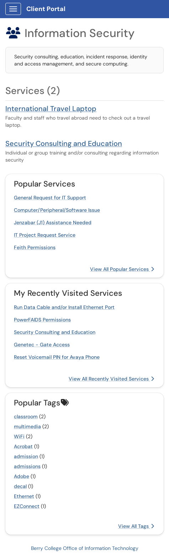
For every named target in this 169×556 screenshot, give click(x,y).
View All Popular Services (122, 269)
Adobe (21, 476)
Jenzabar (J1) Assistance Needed (52, 222)
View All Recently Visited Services (111, 379)
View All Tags (136, 526)
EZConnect (26, 506)
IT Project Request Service (44, 235)
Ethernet (24, 496)
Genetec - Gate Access (42, 344)
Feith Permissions (35, 247)
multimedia (27, 426)
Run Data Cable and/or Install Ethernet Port (64, 307)
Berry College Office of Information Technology (84, 548)
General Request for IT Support (50, 197)
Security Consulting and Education (63, 143)
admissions (27, 466)
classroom (26, 416)
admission (26, 456)
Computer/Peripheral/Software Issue (57, 210)
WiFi (19, 436)
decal (20, 486)
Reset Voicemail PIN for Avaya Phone (57, 357)
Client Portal (45, 9)
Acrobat (23, 446)
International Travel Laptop (50, 108)
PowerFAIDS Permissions (42, 319)
